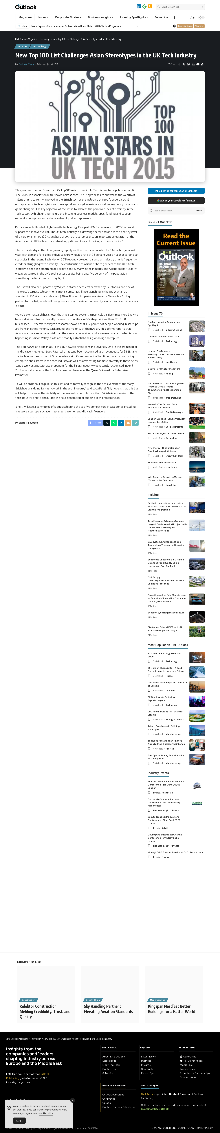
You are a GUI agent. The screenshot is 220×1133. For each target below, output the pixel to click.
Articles (22, 46)
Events (156, 792)
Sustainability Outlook (155, 1109)
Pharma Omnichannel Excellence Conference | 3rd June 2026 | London (166, 784)
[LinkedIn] (139, 6)
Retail (165, 828)
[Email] (198, 64)
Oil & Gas (170, 690)
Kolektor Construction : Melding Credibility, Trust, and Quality (45, 1011)
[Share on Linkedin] (193, 64)
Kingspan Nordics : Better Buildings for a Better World (171, 1009)
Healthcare (171, 362)
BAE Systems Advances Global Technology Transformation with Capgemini (166, 545)
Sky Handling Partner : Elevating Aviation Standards (108, 1009)
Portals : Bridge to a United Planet (166, 433)
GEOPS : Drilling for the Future (164, 369)
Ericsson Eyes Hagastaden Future (166, 612)
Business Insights (174, 426)
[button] (174, 17)
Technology (40, 46)
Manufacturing (173, 397)
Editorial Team (26, 64)
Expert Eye (171, 485)
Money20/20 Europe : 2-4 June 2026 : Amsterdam (175, 852)
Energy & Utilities (174, 455)
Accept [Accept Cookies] (19, 1121)
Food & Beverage (174, 412)
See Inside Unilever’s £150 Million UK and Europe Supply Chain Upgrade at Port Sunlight (166, 562)
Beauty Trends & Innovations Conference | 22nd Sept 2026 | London (165, 820)
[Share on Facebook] (179, 64)
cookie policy (46, 1113)
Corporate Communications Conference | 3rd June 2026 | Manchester (164, 802)
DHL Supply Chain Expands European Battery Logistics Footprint (166, 580)
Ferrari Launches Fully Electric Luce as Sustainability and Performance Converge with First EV (167, 598)
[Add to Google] (144, 6)
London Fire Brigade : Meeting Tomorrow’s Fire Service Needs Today (166, 354)
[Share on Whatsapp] (188, 64)
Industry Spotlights (175, 329)
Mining (169, 373)
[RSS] (150, 6)
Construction (28, 1000)
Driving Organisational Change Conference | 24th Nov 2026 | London (165, 838)
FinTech (170, 748)
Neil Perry (147, 1094)
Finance (170, 675)
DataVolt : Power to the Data (163, 336)
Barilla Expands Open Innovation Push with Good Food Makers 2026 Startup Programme (76, 26)
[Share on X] (184, 64)
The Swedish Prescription (162, 462)
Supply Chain (93, 1000)
